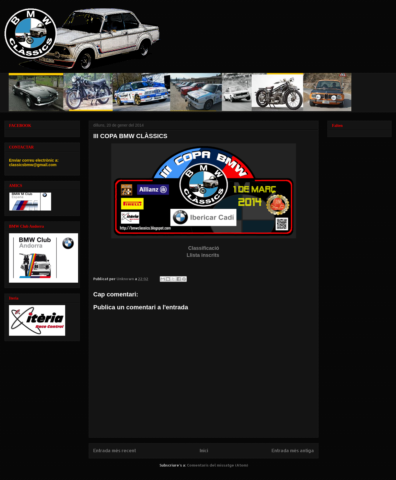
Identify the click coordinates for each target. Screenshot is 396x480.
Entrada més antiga (293, 450)
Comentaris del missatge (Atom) (217, 465)
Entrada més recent (114, 450)
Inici (204, 450)
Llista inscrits (203, 255)
